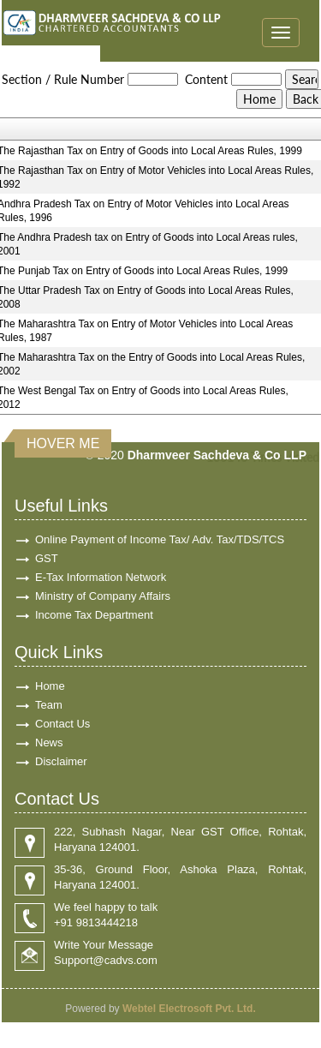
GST (46, 558)
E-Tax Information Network (100, 577)
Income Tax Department (94, 614)
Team (48, 704)
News (49, 742)
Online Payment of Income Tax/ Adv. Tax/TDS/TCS (159, 539)
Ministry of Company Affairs (102, 596)
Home (50, 686)
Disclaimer (61, 761)
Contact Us (62, 723)
